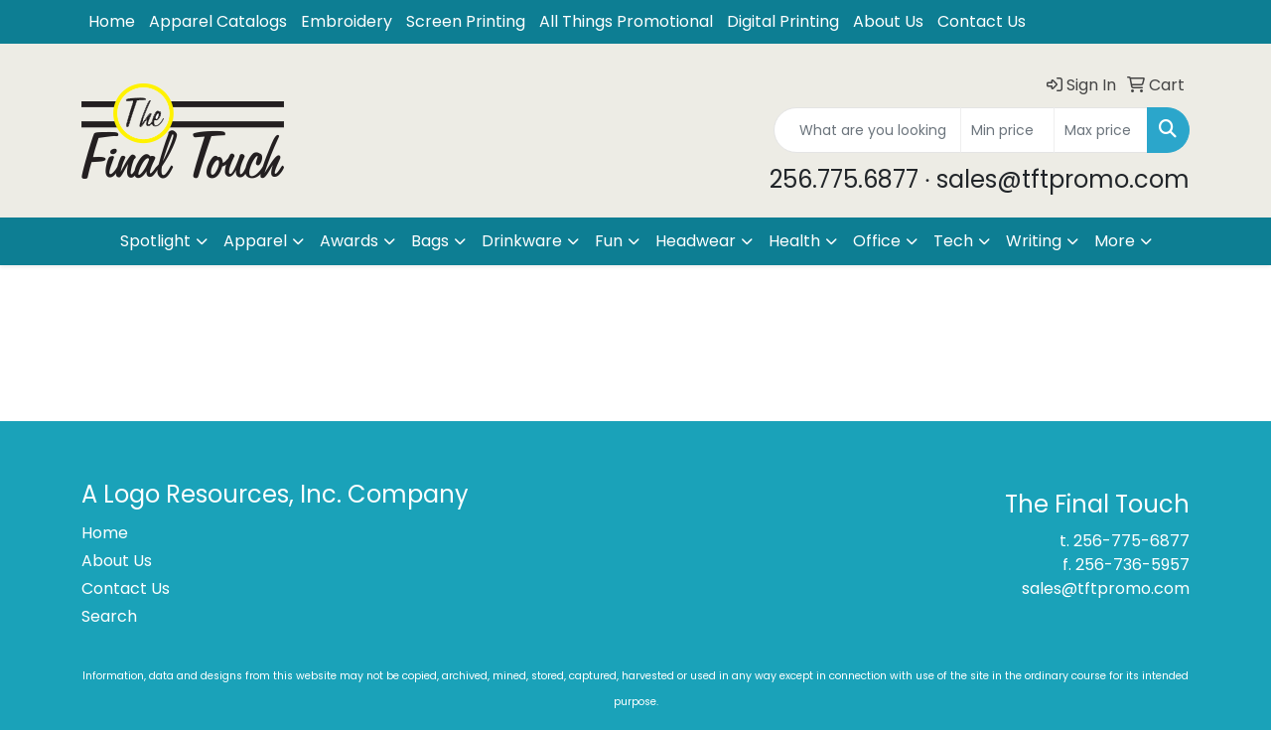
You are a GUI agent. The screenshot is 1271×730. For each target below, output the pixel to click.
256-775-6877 (1131, 540)
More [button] (1114, 240)
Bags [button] (430, 240)
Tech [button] (953, 240)
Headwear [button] (695, 240)
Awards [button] (349, 240)
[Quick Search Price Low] (1007, 130)
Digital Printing (783, 21)
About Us (888, 21)
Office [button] (877, 240)
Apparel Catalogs (218, 21)
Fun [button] (609, 240)
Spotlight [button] (155, 240)
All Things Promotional (626, 21)
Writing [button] (1033, 240)
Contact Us (981, 21)
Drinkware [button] (522, 240)
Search (109, 616)
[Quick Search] (867, 130)
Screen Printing (465, 21)
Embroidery (346, 21)
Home (111, 21)
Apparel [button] (255, 240)
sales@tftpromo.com (1106, 588)
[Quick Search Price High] (1101, 130)
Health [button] (794, 240)
